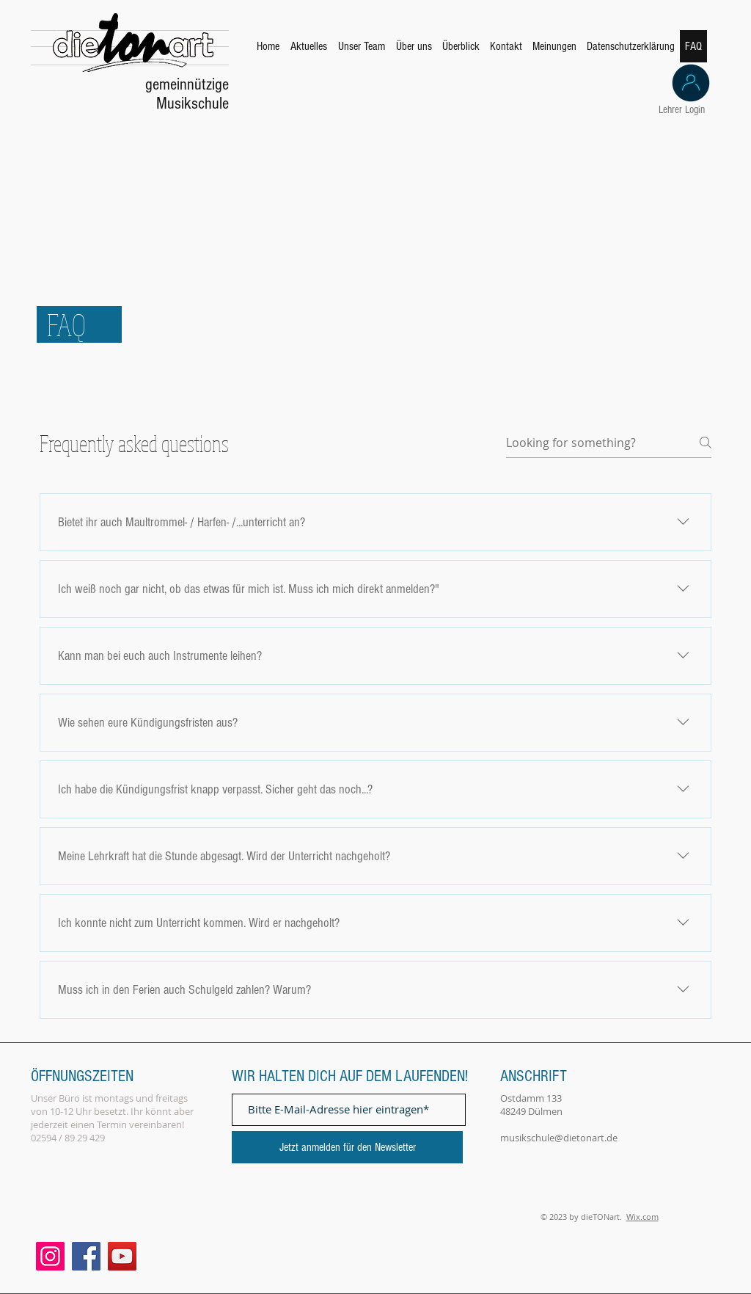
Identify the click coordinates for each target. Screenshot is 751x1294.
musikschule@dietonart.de (559, 1137)
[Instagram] (50, 1256)
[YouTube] (122, 1256)
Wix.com (642, 1216)
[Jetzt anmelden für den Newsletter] (347, 1147)
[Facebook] (86, 1256)
